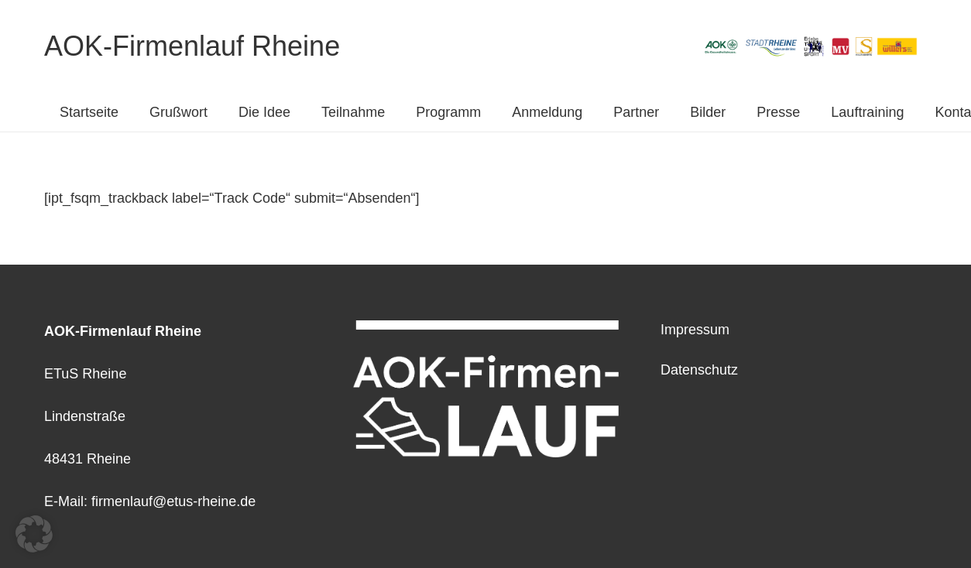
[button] (34, 534)
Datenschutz (699, 370)
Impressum (694, 329)
